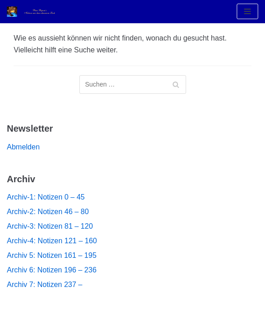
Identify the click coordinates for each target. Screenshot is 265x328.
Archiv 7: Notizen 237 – (44, 284)
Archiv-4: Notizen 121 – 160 (52, 241)
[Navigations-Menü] (247, 11)
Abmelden (23, 147)
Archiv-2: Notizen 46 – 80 (48, 211)
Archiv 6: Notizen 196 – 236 (52, 270)
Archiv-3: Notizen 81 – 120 (50, 226)
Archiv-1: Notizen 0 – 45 (46, 197)
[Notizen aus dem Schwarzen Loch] (34, 11)
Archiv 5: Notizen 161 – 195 (52, 255)
